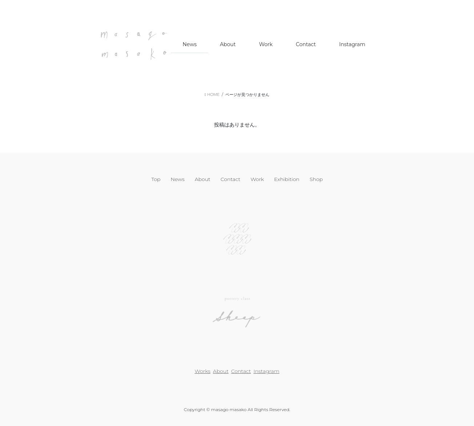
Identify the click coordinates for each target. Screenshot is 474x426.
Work (257, 179)
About (202, 179)
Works (202, 371)
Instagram (266, 371)
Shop (316, 179)
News (177, 179)
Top (155, 179)
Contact (231, 179)
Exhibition (287, 179)
